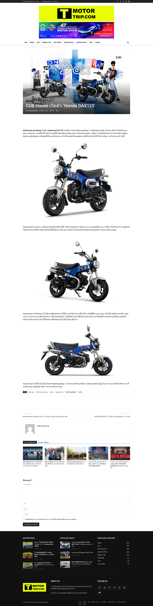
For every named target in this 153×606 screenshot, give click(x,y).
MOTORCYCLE (33, 47)
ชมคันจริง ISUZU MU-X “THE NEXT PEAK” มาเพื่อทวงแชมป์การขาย (82, 544)
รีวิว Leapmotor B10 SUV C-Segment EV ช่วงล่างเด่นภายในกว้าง (44, 565)
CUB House (31, 392)
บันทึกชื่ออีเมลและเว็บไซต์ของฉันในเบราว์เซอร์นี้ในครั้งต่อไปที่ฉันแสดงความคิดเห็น (50, 519)
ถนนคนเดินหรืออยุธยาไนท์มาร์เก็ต (82, 552)
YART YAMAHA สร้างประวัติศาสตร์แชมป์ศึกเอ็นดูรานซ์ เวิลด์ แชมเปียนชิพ (54, 464)
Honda (51, 392)
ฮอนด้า (80, 392)
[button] (127, 42)
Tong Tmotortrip (32, 110)
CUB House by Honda (42, 392)
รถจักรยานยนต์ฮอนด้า (70, 392)
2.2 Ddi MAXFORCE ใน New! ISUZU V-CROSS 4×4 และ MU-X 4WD (44, 554)
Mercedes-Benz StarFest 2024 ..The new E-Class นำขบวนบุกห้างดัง (45, 416)
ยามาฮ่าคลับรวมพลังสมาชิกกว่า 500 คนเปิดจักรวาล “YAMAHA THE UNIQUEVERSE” (98, 464)
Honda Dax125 (59, 392)
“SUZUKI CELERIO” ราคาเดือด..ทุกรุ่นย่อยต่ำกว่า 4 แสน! (112, 416)
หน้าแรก (25, 47)
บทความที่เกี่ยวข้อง (30, 442)
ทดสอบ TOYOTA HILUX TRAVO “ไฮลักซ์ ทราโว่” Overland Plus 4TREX (43, 544)
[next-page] (27, 472)
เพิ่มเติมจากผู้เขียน (43, 442)
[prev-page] (24, 472)
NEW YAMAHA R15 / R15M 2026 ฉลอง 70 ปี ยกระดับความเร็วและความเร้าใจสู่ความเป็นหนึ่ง (32, 464)
